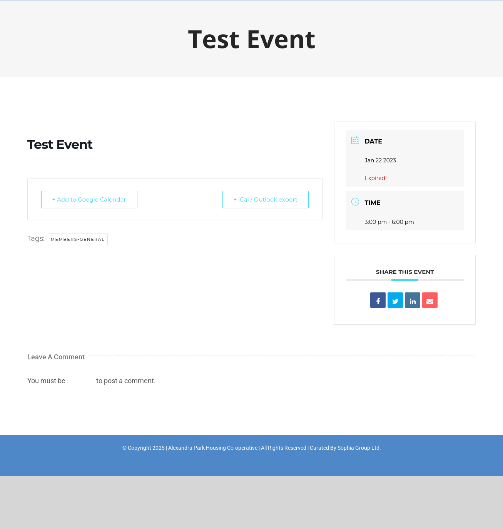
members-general (78, 239)
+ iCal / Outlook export (265, 199)
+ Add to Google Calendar (89, 199)
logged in (81, 381)
